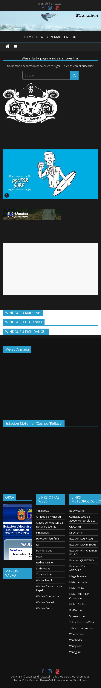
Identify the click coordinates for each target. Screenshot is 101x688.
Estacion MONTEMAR (82, 544)
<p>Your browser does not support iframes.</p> (50, 384)
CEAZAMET (76, 526)
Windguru (75, 652)
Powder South (44, 550)
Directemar (76, 532)
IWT (38, 544)
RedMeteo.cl (76, 610)
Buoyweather (77, 510)
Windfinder (75, 640)
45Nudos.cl (43, 510)
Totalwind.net (44, 574)
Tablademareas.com (81, 628)
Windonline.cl (44, 580)
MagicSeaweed (78, 576)
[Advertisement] (48, 269)
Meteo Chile (76, 588)
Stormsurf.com (78, 616)
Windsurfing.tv (44, 608)
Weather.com (77, 634)
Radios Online (44, 562)
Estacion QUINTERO (81, 560)
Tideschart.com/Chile (82, 622)
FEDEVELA (42, 532)
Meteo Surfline (78, 604)
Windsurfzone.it (45, 602)
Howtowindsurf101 (47, 538)
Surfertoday (43, 568)
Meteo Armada (78, 582)
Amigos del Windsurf (48, 516)
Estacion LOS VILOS (81, 538)
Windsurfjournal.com (48, 596)
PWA (39, 556)
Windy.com (75, 646)
